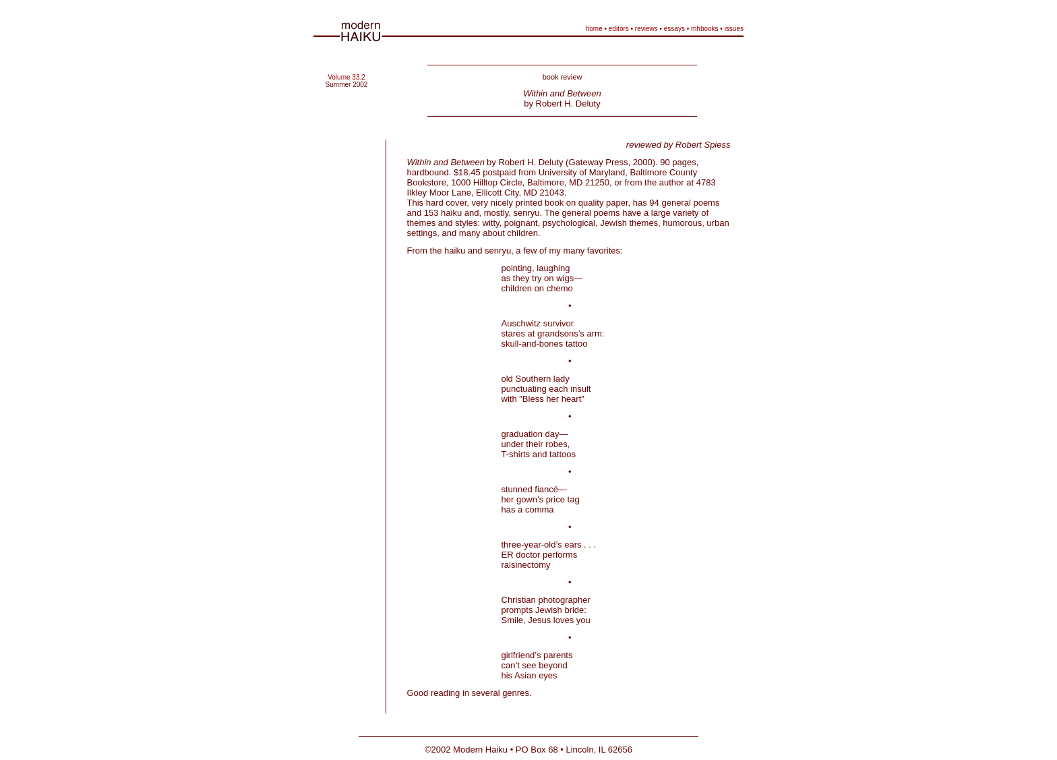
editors (619, 28)
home (594, 28)
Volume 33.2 (346, 77)
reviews (646, 28)
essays (674, 28)
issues (734, 28)
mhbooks (705, 28)
